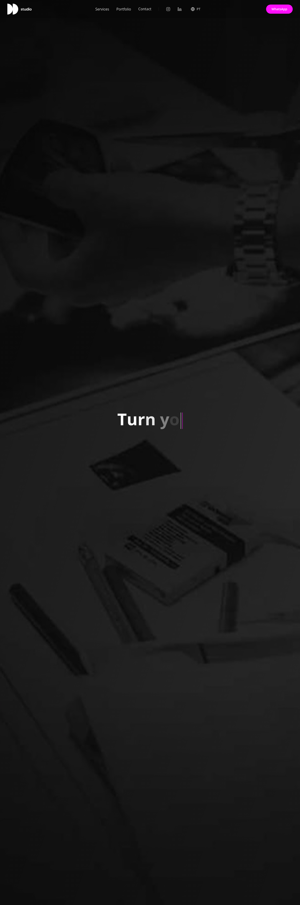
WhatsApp (279, 9)
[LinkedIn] (180, 9)
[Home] (19, 9)
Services (102, 8)
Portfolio (123, 7)
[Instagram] (168, 9)
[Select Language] (195, 8)
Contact (144, 7)
